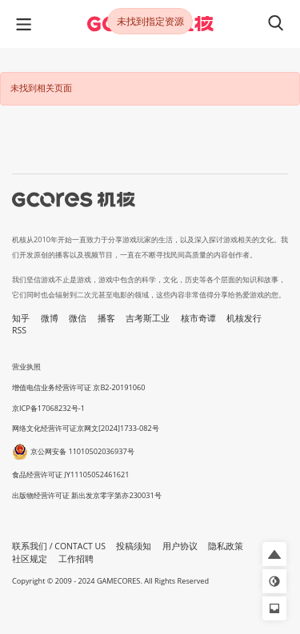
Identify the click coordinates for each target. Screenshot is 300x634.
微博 (49, 318)
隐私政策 (225, 546)
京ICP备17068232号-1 (48, 408)
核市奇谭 (198, 318)
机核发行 (244, 318)
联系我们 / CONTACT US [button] (59, 546)
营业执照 (26, 366)
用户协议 (180, 546)
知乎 (21, 318)
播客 (106, 318)
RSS (19, 330)
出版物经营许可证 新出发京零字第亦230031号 (87, 495)
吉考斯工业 (148, 318)
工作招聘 (76, 558)
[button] (274, 554)
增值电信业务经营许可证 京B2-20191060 (78, 387)
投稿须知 (133, 546)
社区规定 (29, 558)
